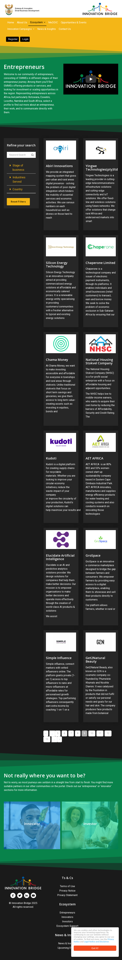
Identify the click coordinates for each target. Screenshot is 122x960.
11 (100, 733)
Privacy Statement (67, 895)
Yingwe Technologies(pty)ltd (102, 168)
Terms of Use (67, 886)
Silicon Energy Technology (57, 264)
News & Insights (67, 943)
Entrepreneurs (67, 912)
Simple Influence (58, 658)
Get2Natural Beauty (95, 660)
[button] (21, 167)
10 (92, 733)
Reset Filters (18, 201)
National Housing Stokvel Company (99, 361)
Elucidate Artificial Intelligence (60, 557)
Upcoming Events (67, 947)
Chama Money (57, 359)
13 (47, 739)
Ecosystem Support (67, 925)
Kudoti (51, 458)
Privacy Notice (80, 938)
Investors (67, 921)
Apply (32, 155)
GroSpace (93, 555)
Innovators (67, 917)
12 (109, 733)
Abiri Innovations (59, 166)
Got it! (95, 948)
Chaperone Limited (100, 263)
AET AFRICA (94, 458)
